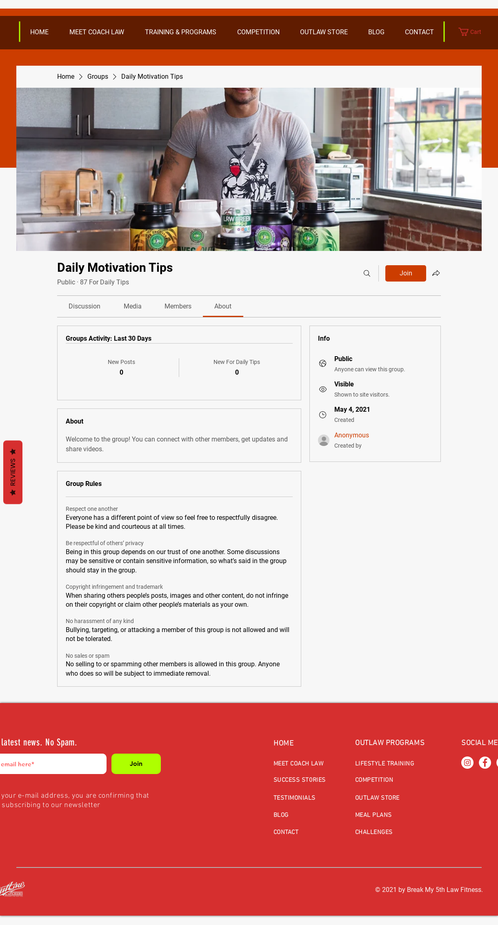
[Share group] (436, 273)
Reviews (13, 472)
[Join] (136, 764)
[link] (84, 306)
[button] (323, 32)
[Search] (367, 273)
